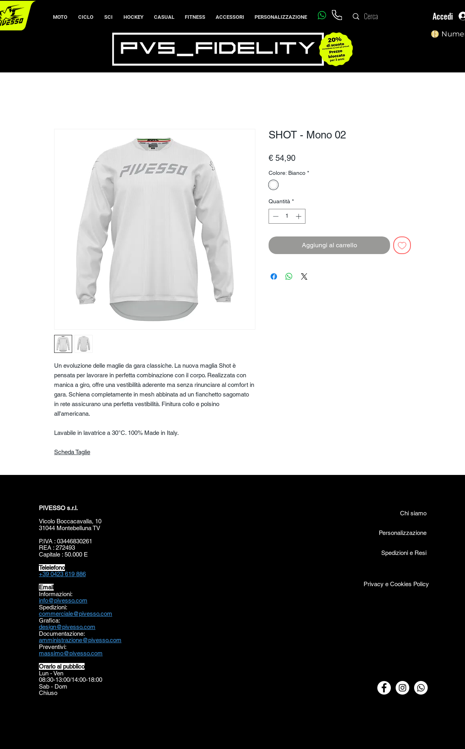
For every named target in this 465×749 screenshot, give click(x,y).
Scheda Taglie (72, 452)
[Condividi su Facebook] (274, 276)
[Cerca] (387, 16)
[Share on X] (304, 276)
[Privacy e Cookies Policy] (395, 584)
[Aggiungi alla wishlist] (402, 245)
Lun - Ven (51, 673)
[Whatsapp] (322, 15)
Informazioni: (56, 594)
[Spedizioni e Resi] (386, 553)
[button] (86, 14)
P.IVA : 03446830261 (65, 541)
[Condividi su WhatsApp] (289, 276)
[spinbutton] (287, 216)
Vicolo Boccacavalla (65, 521)
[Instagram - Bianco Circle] (402, 688)
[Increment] (299, 216)
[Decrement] (275, 216)
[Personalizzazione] (402, 533)
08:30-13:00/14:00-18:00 (70, 679)
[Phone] (337, 15)
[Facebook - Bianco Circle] (384, 688)
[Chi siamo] (404, 513)
